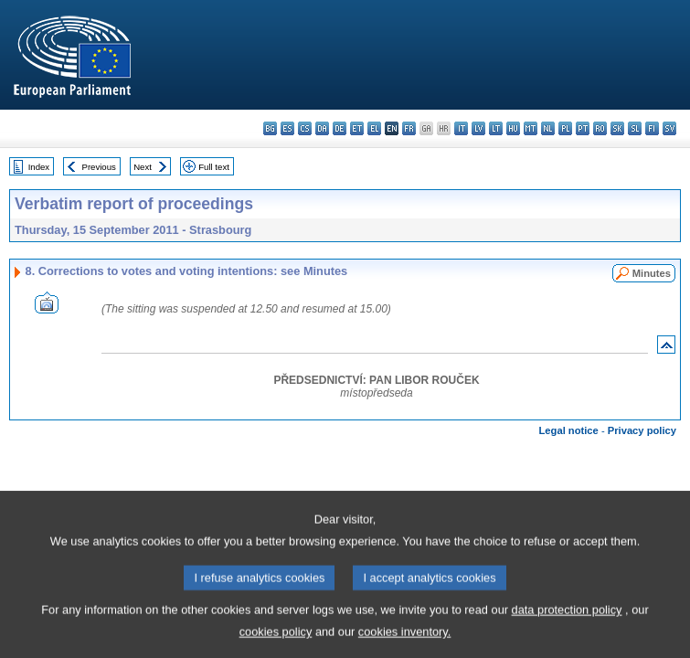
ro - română (600, 128)
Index (38, 167)
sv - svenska (669, 128)
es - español (287, 128)
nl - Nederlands (548, 128)
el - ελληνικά (374, 128)
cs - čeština (305, 128)
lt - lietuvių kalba (496, 128)
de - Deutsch (339, 128)
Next (142, 167)
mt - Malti (530, 128)
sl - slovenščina (635, 128)
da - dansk (322, 128)
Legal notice (569, 430)
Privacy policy (642, 430)
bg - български (270, 128)
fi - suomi (652, 128)
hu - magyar (513, 128)
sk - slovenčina (617, 128)
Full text (213, 167)
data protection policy (567, 630)
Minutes (651, 273)
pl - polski (565, 128)
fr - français (409, 128)
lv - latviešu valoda (478, 128)
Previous (99, 167)
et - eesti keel (357, 128)
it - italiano (461, 128)
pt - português (582, 128)
